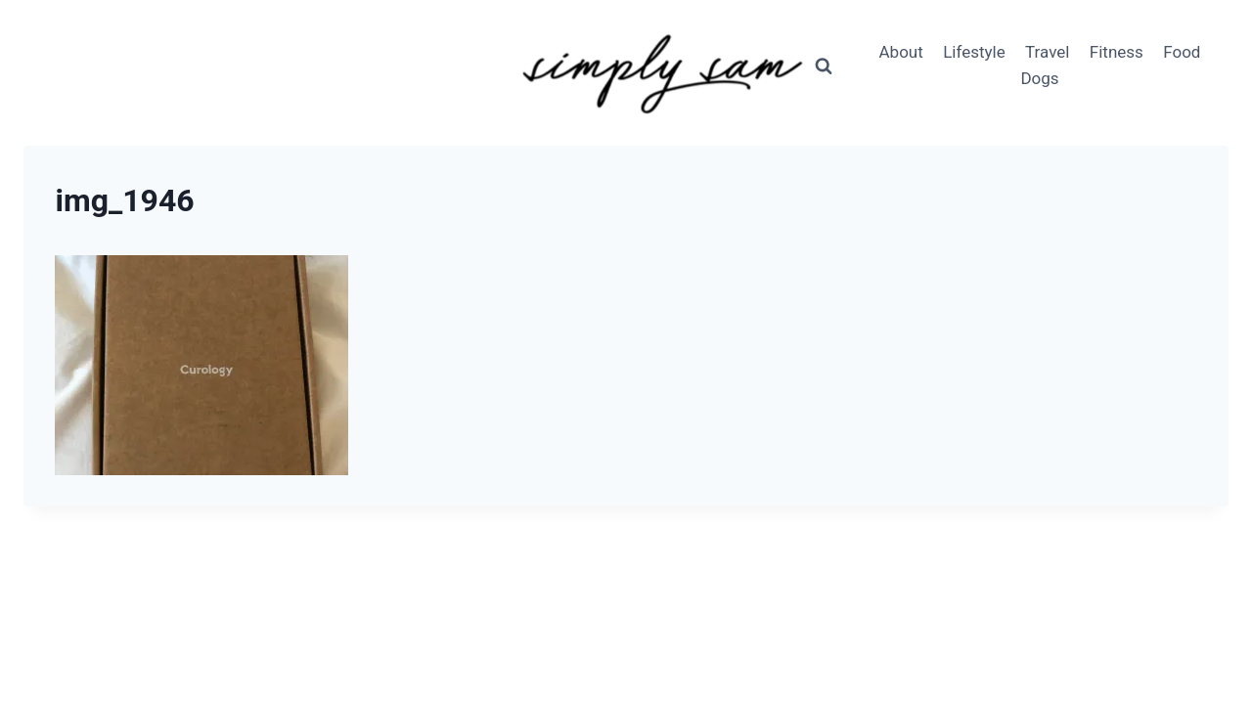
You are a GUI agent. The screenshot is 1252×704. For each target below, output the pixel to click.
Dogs (1039, 78)
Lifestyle (974, 52)
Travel (1047, 52)
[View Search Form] (823, 65)
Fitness (1116, 52)
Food (1181, 52)
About (901, 52)
